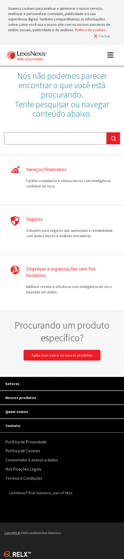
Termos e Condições (23, 478)
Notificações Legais (23, 469)
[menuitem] (63, 442)
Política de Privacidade (26, 441)
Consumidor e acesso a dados (31, 459)
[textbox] (55, 138)
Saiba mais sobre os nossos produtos (62, 355)
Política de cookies (90, 29)
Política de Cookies (22, 450)
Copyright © (12, 533)
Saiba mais (62, 180)
